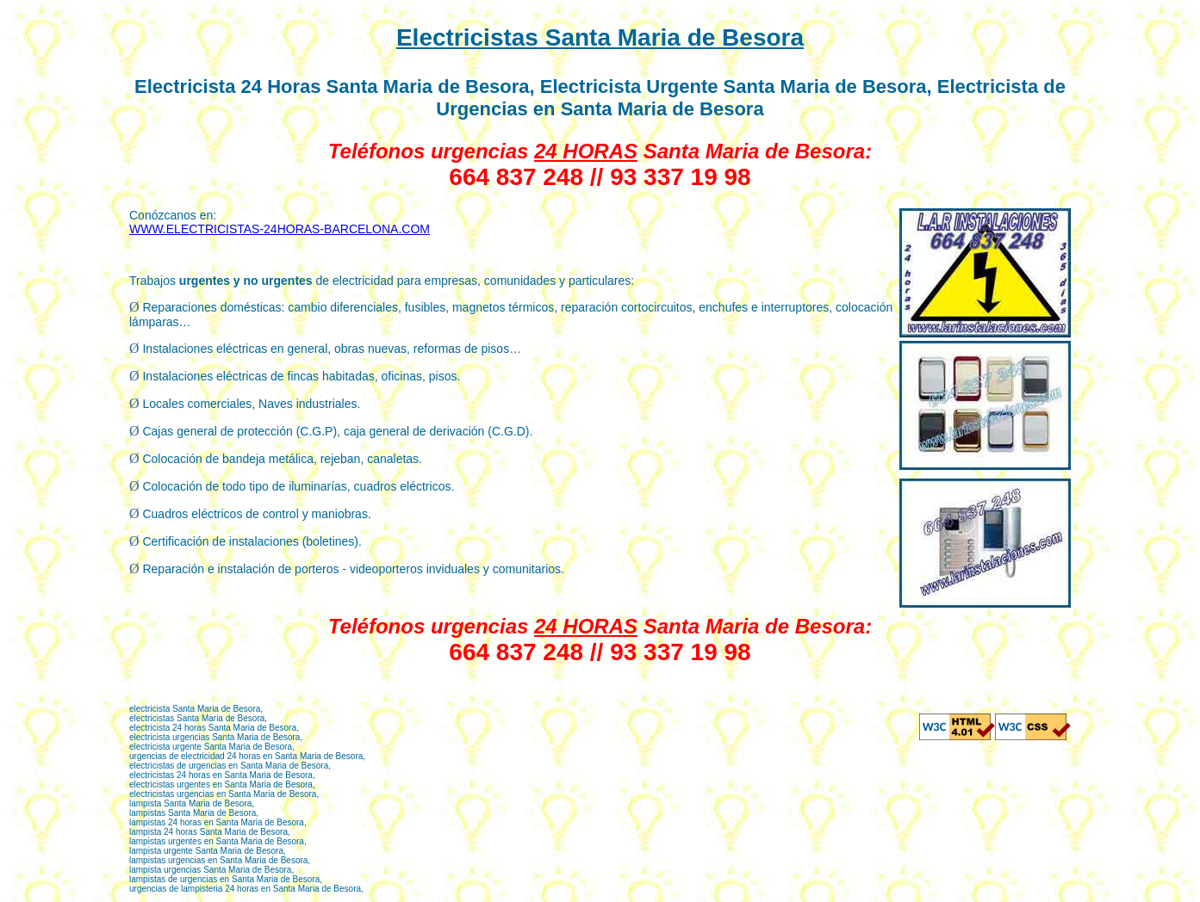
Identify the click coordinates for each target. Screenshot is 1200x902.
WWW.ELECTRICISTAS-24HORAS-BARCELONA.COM (279, 229)
